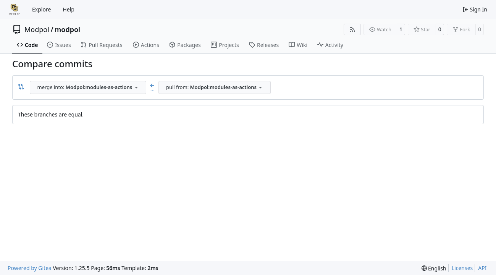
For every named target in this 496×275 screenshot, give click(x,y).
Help (68, 9)
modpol (67, 29)
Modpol (36, 29)
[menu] (434, 268)
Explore (41, 9)
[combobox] (88, 87)
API (482, 268)
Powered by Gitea (30, 268)
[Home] (14, 9)
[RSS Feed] (352, 29)
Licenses (462, 268)
